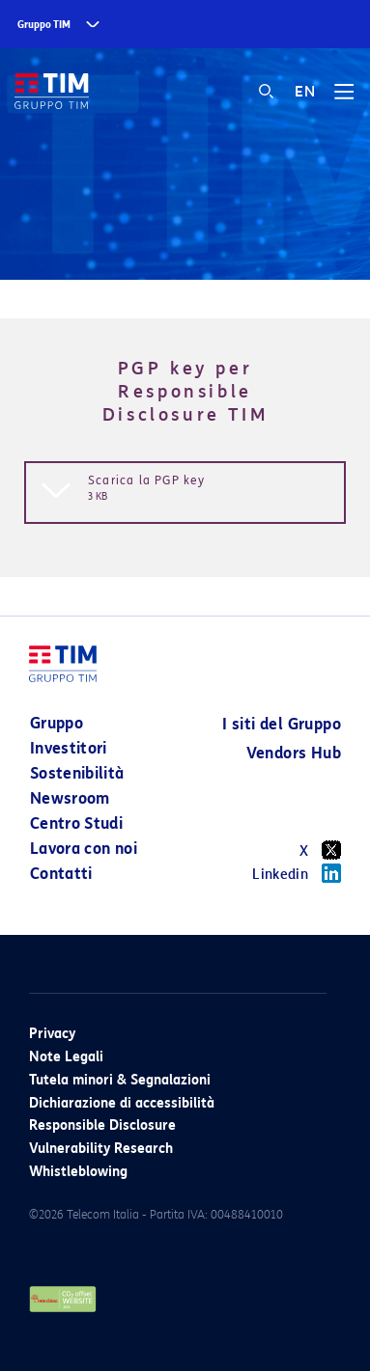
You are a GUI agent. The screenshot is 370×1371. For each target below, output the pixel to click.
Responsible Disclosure (102, 1125)
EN (305, 91)
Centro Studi (76, 823)
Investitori (68, 748)
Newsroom (70, 798)
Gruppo (56, 723)
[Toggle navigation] (344, 98)
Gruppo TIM (44, 24)
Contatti (61, 873)
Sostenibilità (77, 773)
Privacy (52, 1034)
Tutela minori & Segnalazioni (120, 1080)
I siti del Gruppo (281, 724)
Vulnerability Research (101, 1148)
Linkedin (296, 873)
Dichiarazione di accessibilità (121, 1103)
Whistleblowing (78, 1172)
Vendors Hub (293, 753)
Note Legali (66, 1057)
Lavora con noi (83, 848)
